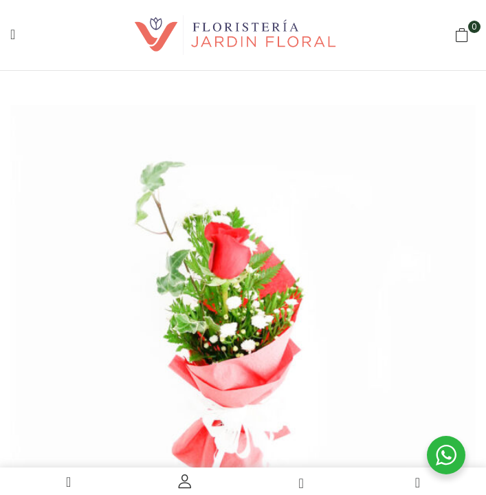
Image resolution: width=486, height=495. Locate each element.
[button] (462, 35)
